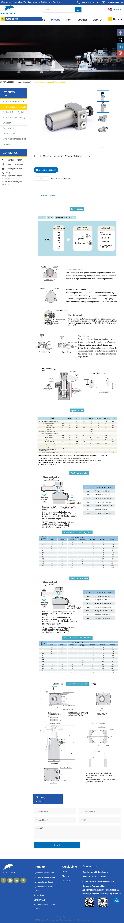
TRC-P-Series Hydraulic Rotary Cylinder (50, 82)
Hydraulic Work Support (14, 101)
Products (27, 82)
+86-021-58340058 (14, 164)
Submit (56, 845)
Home (20, 82)
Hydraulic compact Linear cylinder (14, 141)
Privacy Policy (62, 917)
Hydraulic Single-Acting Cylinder (14, 120)
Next (42, 178)
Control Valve (9, 133)
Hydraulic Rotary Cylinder (15, 107)
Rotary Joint (8, 128)
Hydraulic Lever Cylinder (14, 112)
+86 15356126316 (90, 2)
